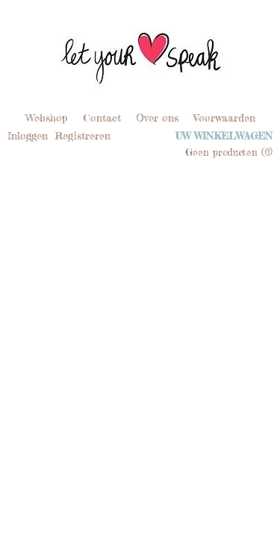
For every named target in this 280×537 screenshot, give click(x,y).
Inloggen (27, 135)
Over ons (157, 117)
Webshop (46, 117)
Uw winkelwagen (224, 136)
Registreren (83, 135)
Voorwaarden (224, 117)
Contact (102, 117)
